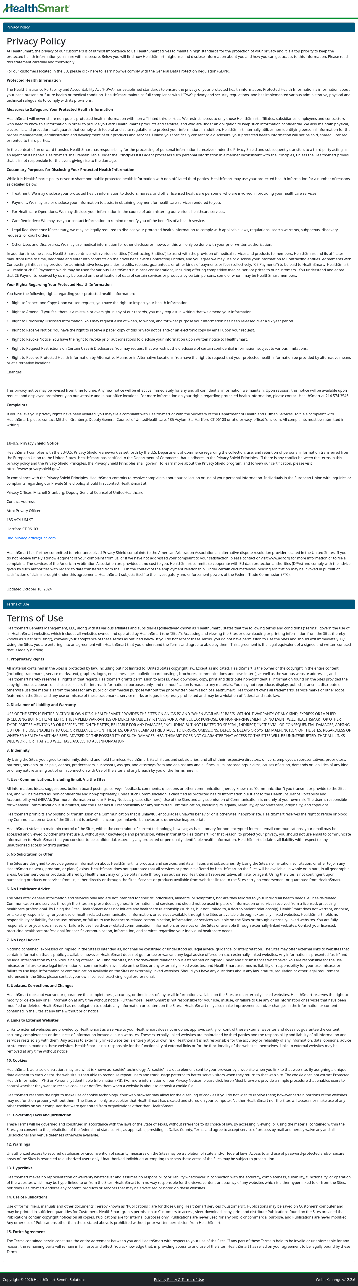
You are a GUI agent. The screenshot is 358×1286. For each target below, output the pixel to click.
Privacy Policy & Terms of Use (179, 1279)
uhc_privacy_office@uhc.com (31, 538)
